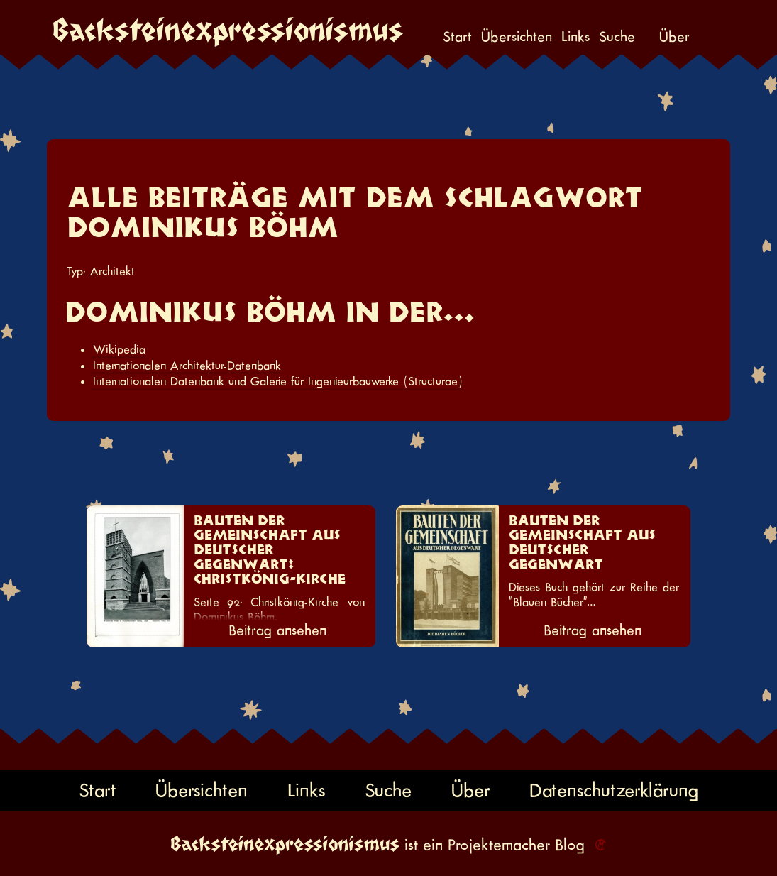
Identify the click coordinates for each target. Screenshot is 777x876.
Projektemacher (499, 845)
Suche (617, 36)
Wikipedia (119, 349)
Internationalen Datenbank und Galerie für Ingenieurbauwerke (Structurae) (278, 381)
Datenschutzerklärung (613, 790)
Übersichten (516, 36)
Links (575, 36)
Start (457, 36)
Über (674, 36)
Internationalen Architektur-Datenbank (187, 365)
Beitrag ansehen (277, 630)
